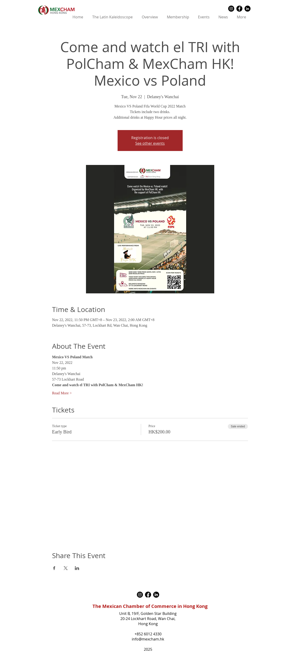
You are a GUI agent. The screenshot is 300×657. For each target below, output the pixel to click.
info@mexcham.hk (148, 639)
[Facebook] (148, 595)
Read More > (62, 393)
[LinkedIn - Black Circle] (247, 9)
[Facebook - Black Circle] (239, 9)
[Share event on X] (65, 568)
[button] (149, 17)
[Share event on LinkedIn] (77, 568)
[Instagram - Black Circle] (231, 9)
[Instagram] (140, 595)
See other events (150, 143)
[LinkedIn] (156, 595)
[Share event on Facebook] (54, 568)
